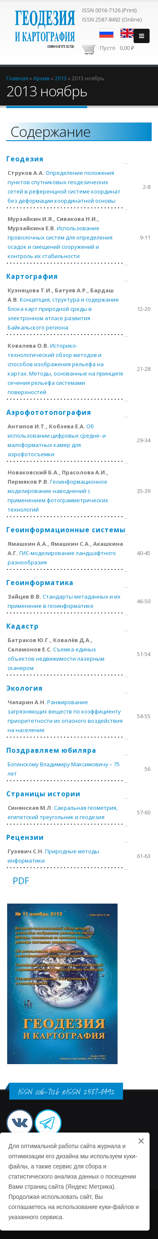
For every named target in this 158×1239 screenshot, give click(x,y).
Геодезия (25, 158)
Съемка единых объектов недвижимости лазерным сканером (56, 658)
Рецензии (25, 837)
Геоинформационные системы (66, 529)
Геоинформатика (40, 582)
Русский (106, 33)
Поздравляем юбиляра (51, 750)
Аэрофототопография (48, 412)
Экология (24, 688)
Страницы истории (43, 793)
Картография (32, 276)
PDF (21, 881)
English (127, 33)
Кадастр (22, 626)
